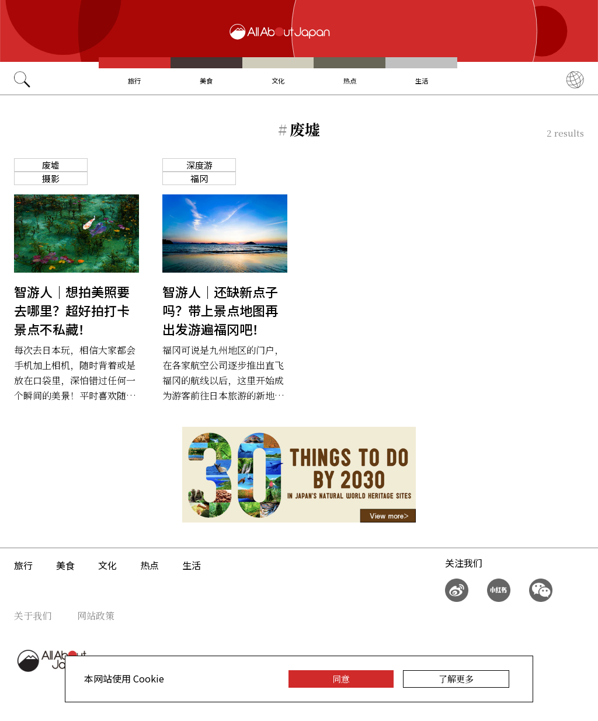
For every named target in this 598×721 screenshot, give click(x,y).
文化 (278, 80)
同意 (341, 679)
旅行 (134, 80)
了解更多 (456, 679)
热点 (349, 80)
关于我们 (32, 615)
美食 (206, 80)
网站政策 (95, 615)
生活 (421, 80)
